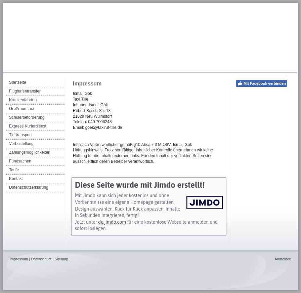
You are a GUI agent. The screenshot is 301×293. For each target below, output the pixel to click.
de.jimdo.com (112, 222)
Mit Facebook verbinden (261, 83)
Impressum (19, 259)
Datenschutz (41, 259)
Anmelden (282, 259)
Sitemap (61, 259)
